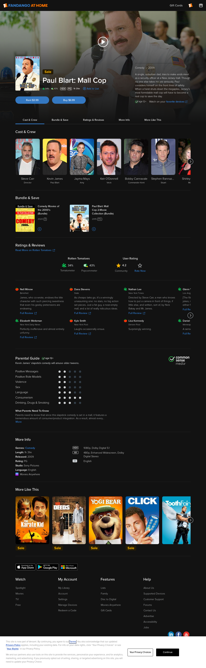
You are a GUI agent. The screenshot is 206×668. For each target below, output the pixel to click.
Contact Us (150, 610)
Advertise (149, 616)
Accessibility (150, 621)
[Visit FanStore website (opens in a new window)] (200, 5)
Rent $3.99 (32, 100)
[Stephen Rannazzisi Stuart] (163, 162)
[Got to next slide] (190, 162)
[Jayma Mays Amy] (82, 162)
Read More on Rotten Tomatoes (35, 250)
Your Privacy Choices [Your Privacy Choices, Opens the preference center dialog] (140, 652)
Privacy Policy (13, 645)
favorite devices (176, 101)
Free (18, 605)
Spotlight (20, 588)
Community (121, 270)
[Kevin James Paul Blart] (55, 162)
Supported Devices (154, 593)
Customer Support (154, 599)
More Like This (152, 119)
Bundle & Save (60, 119)
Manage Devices (67, 605)
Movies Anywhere (111, 605)
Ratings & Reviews (93, 119)
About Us (149, 588)
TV (17, 599)
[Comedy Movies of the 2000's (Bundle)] (52, 210)
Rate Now (140, 270)
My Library (64, 588)
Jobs (146, 627)
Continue (167, 652)
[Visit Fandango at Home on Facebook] (178, 635)
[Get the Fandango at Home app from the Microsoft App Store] (69, 567)
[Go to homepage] (25, 5)
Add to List (93, 88)
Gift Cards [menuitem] (176, 5)
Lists (103, 588)
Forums (148, 605)
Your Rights (13, 648)
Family (104, 593)
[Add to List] (39, 229)
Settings (62, 599)
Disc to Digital (108, 599)
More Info (124, 119)
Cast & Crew (30, 119)
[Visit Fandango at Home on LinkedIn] (171, 635)
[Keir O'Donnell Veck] (109, 162)
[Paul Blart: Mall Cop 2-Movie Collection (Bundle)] (106, 210)
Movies (19, 593)
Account (63, 593)
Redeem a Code (67, 610)
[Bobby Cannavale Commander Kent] (136, 162)
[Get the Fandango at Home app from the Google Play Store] (47, 567)
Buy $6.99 (69, 100)
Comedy (30, 448)
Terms (72, 641)
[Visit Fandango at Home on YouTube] (186, 635)
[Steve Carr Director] (27, 162)
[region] (103, 652)
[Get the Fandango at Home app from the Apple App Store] (25, 567)
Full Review (28, 313)
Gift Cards (106, 610)
